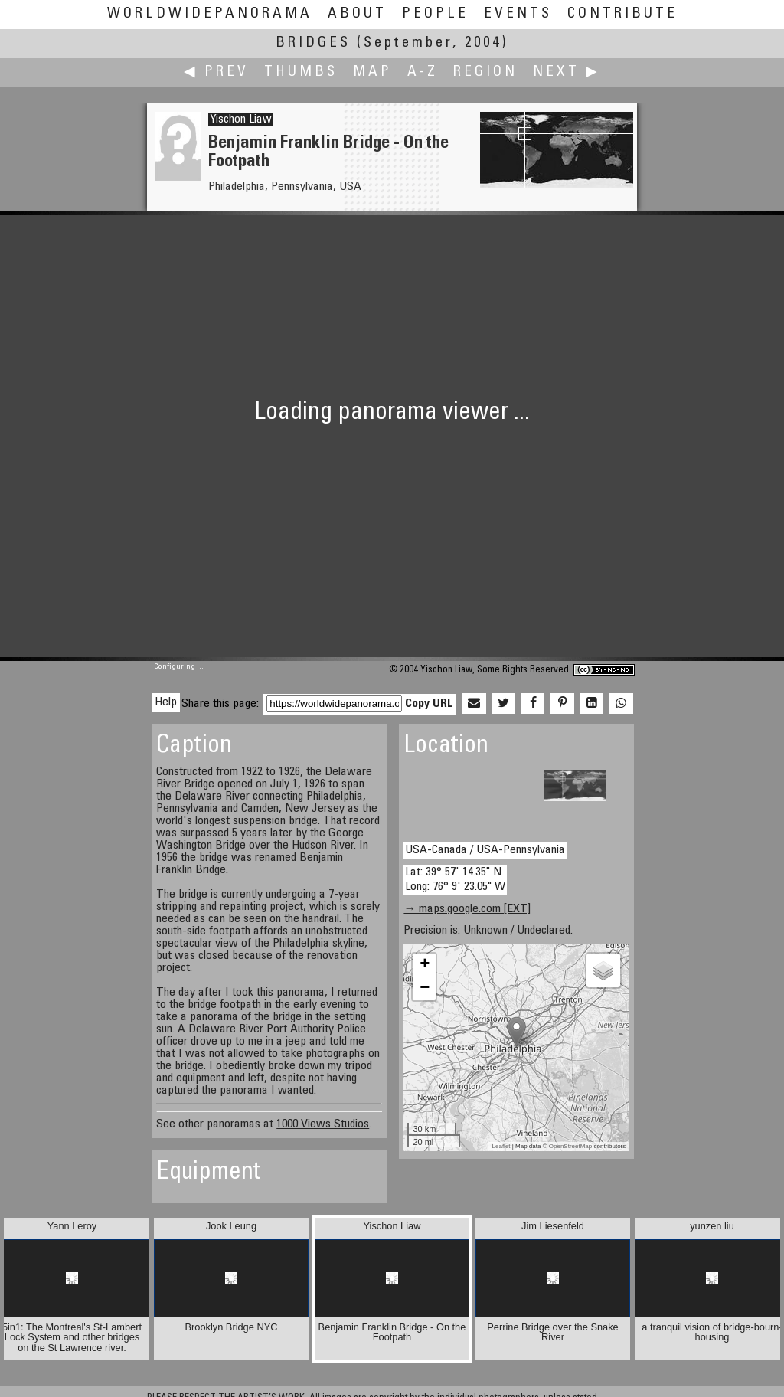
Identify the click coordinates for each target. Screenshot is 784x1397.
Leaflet (501, 1146)
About (357, 14)
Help (166, 702)
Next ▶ (566, 72)
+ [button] (425, 965)
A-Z (422, 72)
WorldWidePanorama (209, 14)
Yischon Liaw (241, 119)
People (435, 14)
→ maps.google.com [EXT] (467, 909)
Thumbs (301, 72)
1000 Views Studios (322, 1124)
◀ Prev (216, 72)
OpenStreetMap (570, 1146)
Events (518, 14)
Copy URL (429, 704)
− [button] (425, 988)
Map (372, 72)
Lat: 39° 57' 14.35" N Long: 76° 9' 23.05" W (455, 879)
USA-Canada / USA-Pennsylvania (485, 850)
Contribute (622, 14)
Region (485, 72)
